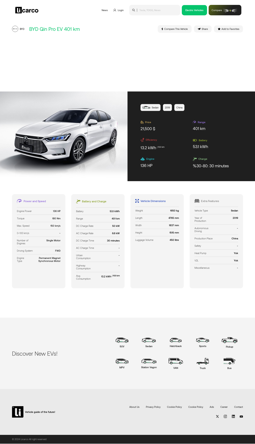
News (105, 10)
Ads (212, 407)
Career (224, 407)
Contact (238, 407)
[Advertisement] (127, 62)
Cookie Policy (174, 407)
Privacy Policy (153, 407)
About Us (134, 407)
